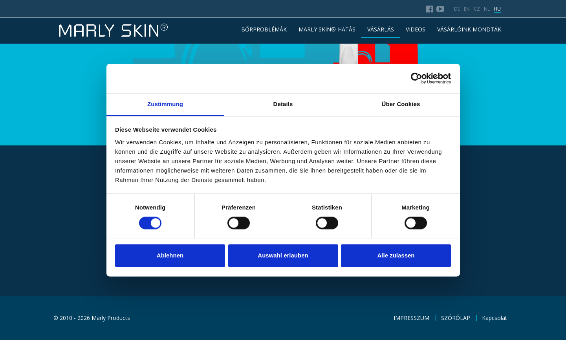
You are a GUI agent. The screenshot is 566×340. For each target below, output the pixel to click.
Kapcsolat (494, 318)
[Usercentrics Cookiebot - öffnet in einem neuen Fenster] (416, 78)
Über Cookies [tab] (401, 104)
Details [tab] (283, 104)
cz (477, 9)
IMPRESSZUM (411, 318)
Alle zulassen (395, 255)
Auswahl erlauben (283, 255)
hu (497, 9)
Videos (415, 29)
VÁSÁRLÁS (380, 29)
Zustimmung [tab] (165, 104)
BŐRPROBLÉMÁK (264, 29)
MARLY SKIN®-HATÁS (327, 29)
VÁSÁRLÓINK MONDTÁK (469, 29)
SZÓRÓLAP (455, 318)
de (457, 9)
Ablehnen (170, 255)
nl (487, 9)
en (467, 9)
